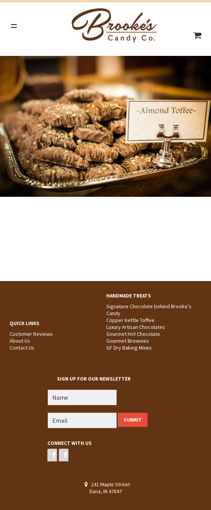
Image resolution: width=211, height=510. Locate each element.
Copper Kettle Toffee (130, 320)
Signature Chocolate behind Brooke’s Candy (149, 310)
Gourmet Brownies (127, 340)
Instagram (63, 455)
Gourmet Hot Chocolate (133, 333)
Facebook (52, 455)
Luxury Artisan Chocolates (135, 327)
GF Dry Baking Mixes (129, 347)
